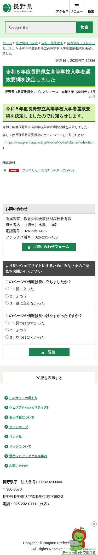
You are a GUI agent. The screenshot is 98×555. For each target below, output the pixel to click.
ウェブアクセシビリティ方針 (29, 407)
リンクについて (20, 446)
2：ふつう (18, 296)
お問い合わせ (18, 466)
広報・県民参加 (52, 43)
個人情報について (21, 417)
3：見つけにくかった (27, 337)
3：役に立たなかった (27, 303)
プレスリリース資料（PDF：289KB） (49, 170)
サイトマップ (18, 427)
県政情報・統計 (27, 43)
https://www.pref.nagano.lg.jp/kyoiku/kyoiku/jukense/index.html (50, 142)
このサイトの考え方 (23, 398)
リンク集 (15, 437)
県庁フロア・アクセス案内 (28, 456)
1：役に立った (22, 289)
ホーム (7, 43)
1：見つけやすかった (27, 323)
